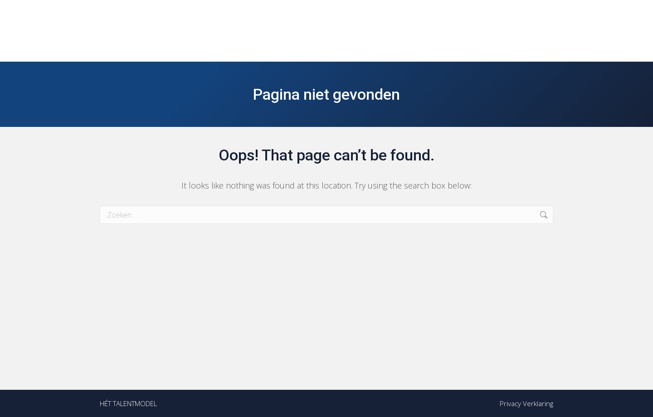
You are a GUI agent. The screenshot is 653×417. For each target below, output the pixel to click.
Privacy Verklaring (526, 403)
